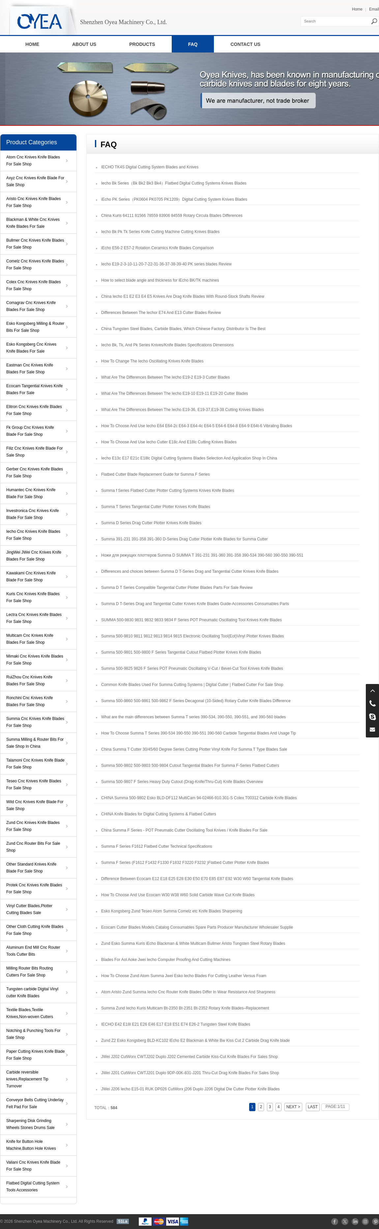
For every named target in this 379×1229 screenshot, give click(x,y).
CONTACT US (245, 44)
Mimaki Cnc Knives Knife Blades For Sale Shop (34, 660)
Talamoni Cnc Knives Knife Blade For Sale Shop (35, 763)
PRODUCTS (142, 44)
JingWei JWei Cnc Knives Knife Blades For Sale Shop (33, 556)
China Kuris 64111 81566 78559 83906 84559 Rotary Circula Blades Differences (172, 215)
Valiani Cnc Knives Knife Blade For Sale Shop (33, 1166)
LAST (313, 1107)
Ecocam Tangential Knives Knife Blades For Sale (34, 389)
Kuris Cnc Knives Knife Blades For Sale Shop (33, 597)
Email (374, 9)
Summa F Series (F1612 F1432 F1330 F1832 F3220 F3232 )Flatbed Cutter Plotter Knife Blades (185, 862)
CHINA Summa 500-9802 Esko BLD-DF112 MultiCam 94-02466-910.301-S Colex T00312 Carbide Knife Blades (199, 798)
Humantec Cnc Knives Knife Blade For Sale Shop (30, 493)
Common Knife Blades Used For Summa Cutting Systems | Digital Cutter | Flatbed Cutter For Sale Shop (192, 684)
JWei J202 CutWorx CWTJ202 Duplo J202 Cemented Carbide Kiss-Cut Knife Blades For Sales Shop (189, 1056)
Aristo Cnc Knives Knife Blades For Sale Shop (33, 202)
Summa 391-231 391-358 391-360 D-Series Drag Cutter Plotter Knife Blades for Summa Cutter (184, 539)
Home (357, 9)
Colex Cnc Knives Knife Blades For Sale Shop (33, 285)
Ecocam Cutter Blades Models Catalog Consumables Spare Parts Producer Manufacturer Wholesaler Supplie (197, 927)
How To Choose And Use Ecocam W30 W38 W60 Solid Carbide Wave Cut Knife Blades (178, 895)
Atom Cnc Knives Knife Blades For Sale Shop (33, 160)
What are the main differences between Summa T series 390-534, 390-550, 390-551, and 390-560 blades (193, 717)
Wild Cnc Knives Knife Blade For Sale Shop (34, 805)
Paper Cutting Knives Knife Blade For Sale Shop (35, 1055)
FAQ (193, 44)
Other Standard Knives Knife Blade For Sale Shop (31, 867)
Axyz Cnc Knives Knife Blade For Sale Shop (35, 181)
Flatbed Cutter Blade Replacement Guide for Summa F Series (155, 474)
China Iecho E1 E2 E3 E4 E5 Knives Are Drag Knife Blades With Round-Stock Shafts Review (182, 296)
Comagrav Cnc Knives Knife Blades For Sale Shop (31, 306)
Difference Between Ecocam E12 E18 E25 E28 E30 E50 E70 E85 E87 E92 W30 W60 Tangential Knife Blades (197, 878)
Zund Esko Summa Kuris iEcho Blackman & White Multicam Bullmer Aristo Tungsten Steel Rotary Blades (193, 943)
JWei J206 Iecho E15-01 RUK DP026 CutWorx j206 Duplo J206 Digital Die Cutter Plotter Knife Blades (190, 1089)
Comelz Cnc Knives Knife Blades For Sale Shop (35, 264)
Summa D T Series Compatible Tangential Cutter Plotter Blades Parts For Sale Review (177, 587)
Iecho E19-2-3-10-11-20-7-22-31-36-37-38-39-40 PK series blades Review (166, 264)
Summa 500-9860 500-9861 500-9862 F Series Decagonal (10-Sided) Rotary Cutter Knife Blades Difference (196, 701)
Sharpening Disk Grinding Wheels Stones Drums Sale (30, 1124)
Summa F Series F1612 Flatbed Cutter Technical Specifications (156, 846)
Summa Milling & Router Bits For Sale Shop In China (35, 743)
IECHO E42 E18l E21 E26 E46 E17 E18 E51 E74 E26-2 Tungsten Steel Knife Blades (175, 1024)
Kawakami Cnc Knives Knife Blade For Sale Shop (31, 576)
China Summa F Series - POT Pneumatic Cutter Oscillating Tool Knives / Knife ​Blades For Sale (184, 830)
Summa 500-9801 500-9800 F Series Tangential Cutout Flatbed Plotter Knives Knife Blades (181, 652)
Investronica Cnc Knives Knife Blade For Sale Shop (32, 514)
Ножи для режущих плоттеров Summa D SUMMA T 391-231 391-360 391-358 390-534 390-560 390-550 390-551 (202, 555)
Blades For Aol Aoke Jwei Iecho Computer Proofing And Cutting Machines (165, 959)
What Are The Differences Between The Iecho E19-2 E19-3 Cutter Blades (165, 377)
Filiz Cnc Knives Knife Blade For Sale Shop (34, 452)
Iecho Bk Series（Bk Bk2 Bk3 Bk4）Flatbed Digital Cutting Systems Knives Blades (174, 183)
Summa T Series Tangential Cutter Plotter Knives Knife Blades (155, 506)
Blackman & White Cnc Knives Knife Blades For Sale (33, 223)
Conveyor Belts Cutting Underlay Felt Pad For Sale (35, 1103)
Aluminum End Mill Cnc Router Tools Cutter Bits (33, 951)
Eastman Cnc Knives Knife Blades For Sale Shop (29, 368)
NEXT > (293, 1107)
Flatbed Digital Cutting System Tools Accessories (32, 1186)
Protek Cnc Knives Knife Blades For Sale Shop (34, 888)
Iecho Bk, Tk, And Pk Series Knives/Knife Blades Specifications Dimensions (167, 345)
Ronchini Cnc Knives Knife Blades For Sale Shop (29, 701)
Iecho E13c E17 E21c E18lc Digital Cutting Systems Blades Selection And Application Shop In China (189, 458)
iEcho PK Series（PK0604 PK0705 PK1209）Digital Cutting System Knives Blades (174, 199)
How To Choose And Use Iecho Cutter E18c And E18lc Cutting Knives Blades (169, 442)
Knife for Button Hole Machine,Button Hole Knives (31, 1145)
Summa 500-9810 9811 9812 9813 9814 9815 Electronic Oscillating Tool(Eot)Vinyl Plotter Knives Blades (192, 636)
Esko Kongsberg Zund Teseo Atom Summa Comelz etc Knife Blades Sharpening (171, 911)
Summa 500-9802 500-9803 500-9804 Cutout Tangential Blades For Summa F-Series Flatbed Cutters (190, 765)
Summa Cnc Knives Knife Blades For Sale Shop (35, 722)
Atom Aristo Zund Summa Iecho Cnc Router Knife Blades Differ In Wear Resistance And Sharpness (188, 992)
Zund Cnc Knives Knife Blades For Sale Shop (33, 826)
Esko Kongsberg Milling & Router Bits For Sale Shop (35, 327)
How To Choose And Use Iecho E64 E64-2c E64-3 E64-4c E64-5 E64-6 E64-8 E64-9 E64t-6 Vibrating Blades (196, 426)
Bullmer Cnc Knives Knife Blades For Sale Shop (35, 244)
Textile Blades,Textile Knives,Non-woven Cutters (29, 1013)
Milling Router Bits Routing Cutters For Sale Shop (29, 971)
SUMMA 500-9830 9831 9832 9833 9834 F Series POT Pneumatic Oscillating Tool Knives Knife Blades (191, 620)
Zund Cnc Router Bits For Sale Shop (33, 847)
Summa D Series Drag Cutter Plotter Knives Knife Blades (151, 523)
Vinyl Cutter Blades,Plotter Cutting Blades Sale (29, 909)
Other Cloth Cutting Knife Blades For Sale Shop (34, 930)
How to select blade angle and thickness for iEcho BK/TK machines (160, 280)
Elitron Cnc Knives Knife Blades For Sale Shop (34, 410)
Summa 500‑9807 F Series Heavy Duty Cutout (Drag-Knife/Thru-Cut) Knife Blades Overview (182, 781)
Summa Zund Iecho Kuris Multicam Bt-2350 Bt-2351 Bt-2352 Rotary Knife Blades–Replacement (185, 1008)
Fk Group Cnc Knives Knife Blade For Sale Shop (30, 431)
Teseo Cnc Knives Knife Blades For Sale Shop (33, 784)
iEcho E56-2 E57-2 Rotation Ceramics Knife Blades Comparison (157, 248)
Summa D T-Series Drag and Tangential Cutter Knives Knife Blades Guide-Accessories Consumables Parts (195, 603)
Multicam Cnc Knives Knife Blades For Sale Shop (29, 639)
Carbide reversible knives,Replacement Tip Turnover (27, 1079)
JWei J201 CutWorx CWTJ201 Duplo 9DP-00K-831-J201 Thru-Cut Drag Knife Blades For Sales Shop (190, 1073)
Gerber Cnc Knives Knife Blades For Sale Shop (34, 472)
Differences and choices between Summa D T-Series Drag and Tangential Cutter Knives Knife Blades (189, 571)
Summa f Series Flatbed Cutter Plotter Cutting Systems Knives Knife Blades (167, 490)
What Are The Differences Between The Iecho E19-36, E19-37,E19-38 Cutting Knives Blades (182, 409)
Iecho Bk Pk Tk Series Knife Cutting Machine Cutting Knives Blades (160, 231)
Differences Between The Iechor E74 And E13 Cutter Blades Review (161, 312)
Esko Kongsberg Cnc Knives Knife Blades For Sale (31, 348)
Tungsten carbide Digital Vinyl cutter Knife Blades (32, 992)
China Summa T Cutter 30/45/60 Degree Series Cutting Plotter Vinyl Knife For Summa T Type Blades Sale (194, 749)
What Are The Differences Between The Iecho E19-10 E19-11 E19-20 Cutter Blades (174, 393)
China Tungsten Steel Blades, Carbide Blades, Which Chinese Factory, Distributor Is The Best (183, 328)
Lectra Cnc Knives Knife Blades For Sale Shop (34, 618)
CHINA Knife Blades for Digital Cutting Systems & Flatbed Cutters (158, 814)
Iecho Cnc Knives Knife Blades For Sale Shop (33, 535)
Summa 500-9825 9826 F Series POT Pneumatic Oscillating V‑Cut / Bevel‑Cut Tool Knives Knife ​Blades (192, 668)
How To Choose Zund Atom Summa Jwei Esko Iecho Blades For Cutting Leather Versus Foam (183, 975)
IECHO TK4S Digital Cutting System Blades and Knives (149, 167)
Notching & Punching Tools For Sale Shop (33, 1034)
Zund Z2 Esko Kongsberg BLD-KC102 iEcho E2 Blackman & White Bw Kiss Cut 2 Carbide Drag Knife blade (195, 1040)
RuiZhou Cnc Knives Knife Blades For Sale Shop (29, 680)
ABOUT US (84, 44)
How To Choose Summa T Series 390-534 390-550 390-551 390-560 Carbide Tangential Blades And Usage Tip (198, 733)
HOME (32, 44)
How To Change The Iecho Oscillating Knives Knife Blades (152, 361)
